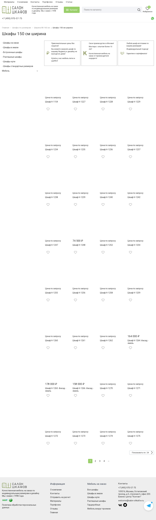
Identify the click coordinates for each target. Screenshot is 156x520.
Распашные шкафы (96, 501)
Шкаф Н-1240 (106, 197)
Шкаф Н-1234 (51, 149)
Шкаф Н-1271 (134, 388)
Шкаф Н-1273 (79, 436)
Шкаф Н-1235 (79, 149)
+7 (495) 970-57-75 (127, 487)
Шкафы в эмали (95, 493)
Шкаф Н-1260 (51, 340)
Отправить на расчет (60, 497)
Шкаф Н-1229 (134, 102)
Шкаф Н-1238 (51, 197)
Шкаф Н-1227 (79, 102)
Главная (54, 512)
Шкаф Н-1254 (134, 245)
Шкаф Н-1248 (79, 245)
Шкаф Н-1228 (106, 102)
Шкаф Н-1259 (134, 293)
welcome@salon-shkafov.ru (131, 500)
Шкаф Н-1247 (51, 245)
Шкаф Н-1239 (79, 197)
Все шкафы (92, 490)
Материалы (9, 2)
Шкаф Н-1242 (134, 197)
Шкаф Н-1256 (79, 293)
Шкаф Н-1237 (134, 149)
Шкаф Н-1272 (51, 436)
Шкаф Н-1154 (51, 102)
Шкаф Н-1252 (106, 245)
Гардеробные (93, 505)
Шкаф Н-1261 (79, 340)
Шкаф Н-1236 (106, 149)
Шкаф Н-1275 (134, 436)
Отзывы (59, 2)
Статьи (69, 2)
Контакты (35, 2)
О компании (22, 2)
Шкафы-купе (93, 497)
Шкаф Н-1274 (106, 436)
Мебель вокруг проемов (99, 509)
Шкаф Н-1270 (106, 388)
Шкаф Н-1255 (51, 293)
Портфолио (47, 2)
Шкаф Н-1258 (106, 293)
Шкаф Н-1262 (106, 340)
